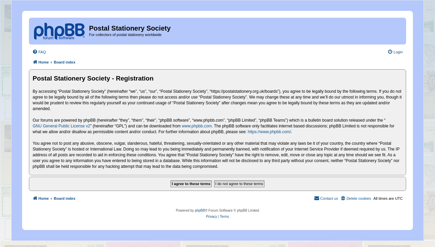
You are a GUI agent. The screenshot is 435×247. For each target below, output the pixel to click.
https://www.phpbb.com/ (269, 131)
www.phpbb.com (197, 126)
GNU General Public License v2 (61, 126)
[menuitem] (39, 52)
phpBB (200, 210)
